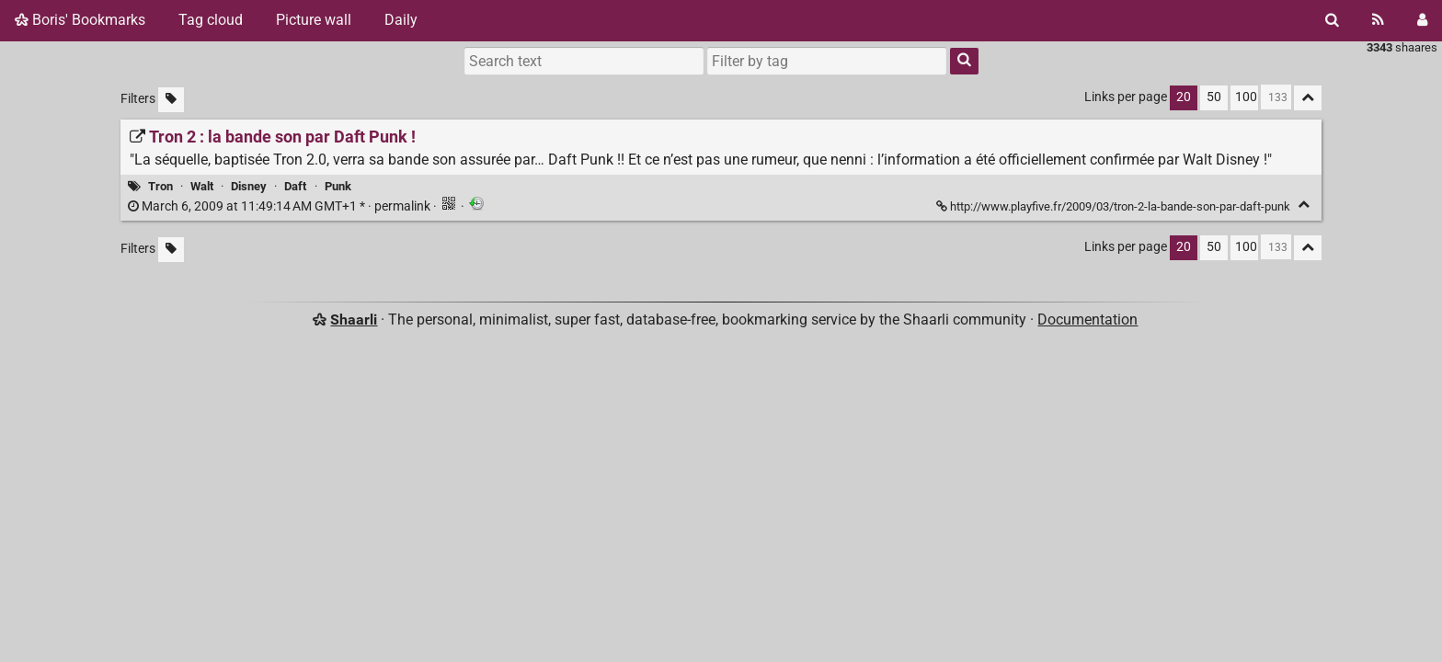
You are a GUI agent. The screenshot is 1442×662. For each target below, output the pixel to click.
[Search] (1332, 20)
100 (1246, 97)
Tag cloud (210, 20)
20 (1183, 97)
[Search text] (584, 60)
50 (1214, 97)
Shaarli (353, 319)
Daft (295, 186)
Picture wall (313, 20)
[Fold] (1303, 205)
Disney (249, 186)
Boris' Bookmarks (80, 20)
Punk (338, 186)
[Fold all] (1308, 98)
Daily (401, 20)
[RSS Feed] (1378, 20)
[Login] (1422, 20)
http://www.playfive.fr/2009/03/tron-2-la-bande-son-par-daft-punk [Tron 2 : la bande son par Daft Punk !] (1114, 206)
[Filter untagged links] (171, 99)
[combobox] (826, 60)
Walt (201, 186)
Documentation (1087, 319)
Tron (160, 186)
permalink (280, 206)
